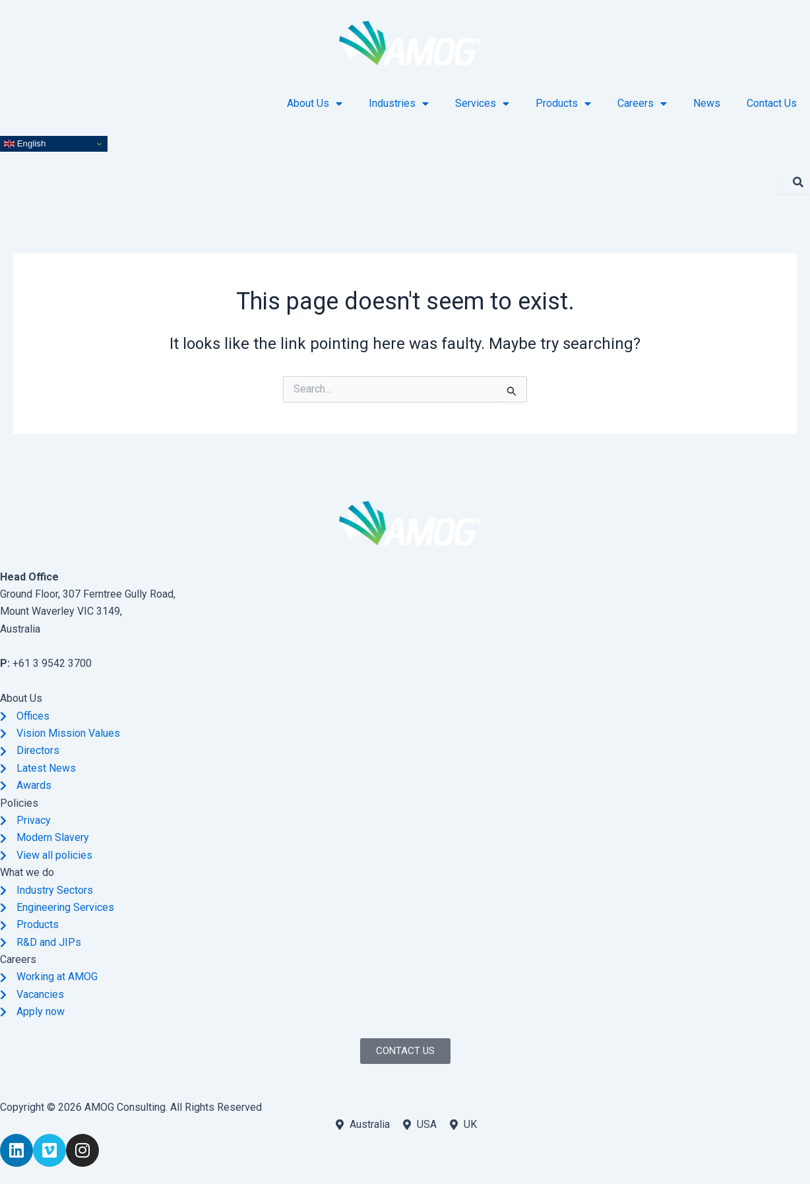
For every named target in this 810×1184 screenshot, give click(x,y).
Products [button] (563, 103)
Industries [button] (399, 103)
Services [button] (482, 103)
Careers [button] (642, 103)
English (25, 144)
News (706, 103)
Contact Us (772, 103)
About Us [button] (314, 103)
